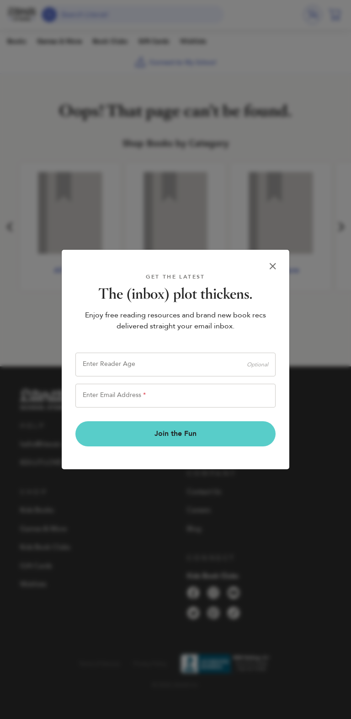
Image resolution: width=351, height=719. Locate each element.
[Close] (273, 266)
